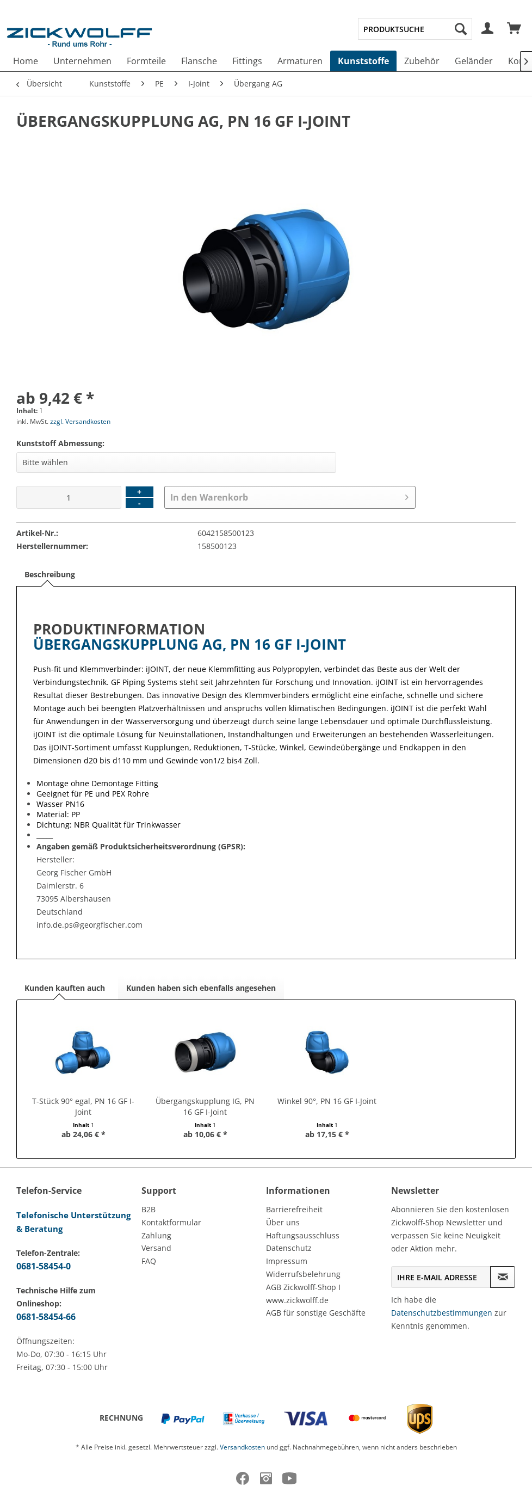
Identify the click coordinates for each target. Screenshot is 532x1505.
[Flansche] (199, 61)
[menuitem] (415, 29)
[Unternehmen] (82, 61)
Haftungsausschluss (302, 1235)
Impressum (286, 1261)
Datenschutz (289, 1248)
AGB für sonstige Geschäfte (316, 1312)
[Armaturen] (300, 61)
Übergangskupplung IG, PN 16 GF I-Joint (205, 1106)
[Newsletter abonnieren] (502, 1277)
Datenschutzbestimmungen (441, 1312)
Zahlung (156, 1235)
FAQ (148, 1261)
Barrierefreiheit (294, 1209)
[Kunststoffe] (363, 61)
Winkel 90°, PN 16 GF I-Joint (326, 1101)
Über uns (283, 1222)
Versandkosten (242, 1447)
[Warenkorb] (514, 29)
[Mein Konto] (488, 29)
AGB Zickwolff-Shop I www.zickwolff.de (303, 1293)
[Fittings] (247, 61)
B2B (148, 1209)
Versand (156, 1248)
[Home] (25, 61)
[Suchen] (460, 29)
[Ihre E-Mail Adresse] (441, 1277)
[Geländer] (473, 61)
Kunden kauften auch (64, 988)
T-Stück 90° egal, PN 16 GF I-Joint (83, 1106)
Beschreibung (49, 574)
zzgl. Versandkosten (80, 421)
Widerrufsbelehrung (303, 1274)
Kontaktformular (171, 1222)
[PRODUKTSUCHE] (415, 29)
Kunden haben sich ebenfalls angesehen (201, 988)
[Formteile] (146, 61)
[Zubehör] (422, 61)
